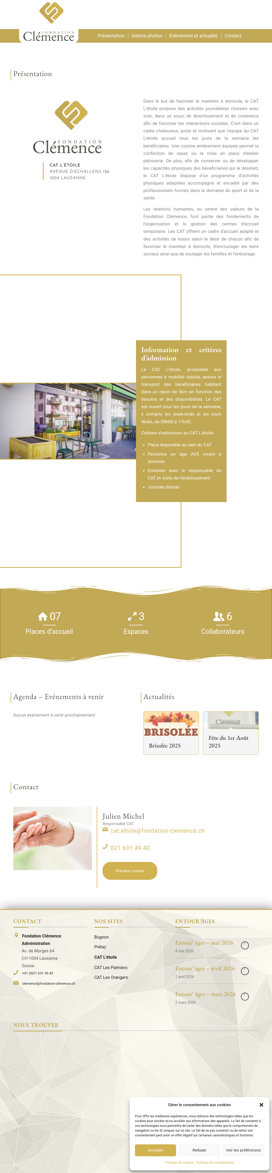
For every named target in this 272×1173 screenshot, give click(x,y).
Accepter (155, 1150)
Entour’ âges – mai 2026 (204, 943)
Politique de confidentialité (215, 1163)
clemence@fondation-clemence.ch (48, 984)
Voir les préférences (243, 1150)
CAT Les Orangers (111, 977)
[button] (261, 1104)
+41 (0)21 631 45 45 (37, 973)
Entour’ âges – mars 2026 (205, 994)
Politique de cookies (179, 1163)
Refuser (200, 1150)
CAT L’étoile (105, 957)
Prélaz (100, 946)
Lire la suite (244, 945)
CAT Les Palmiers (111, 967)
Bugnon (101, 937)
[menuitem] (252, 14)
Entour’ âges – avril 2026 (205, 968)
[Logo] (48, 21)
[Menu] (252, 14)
